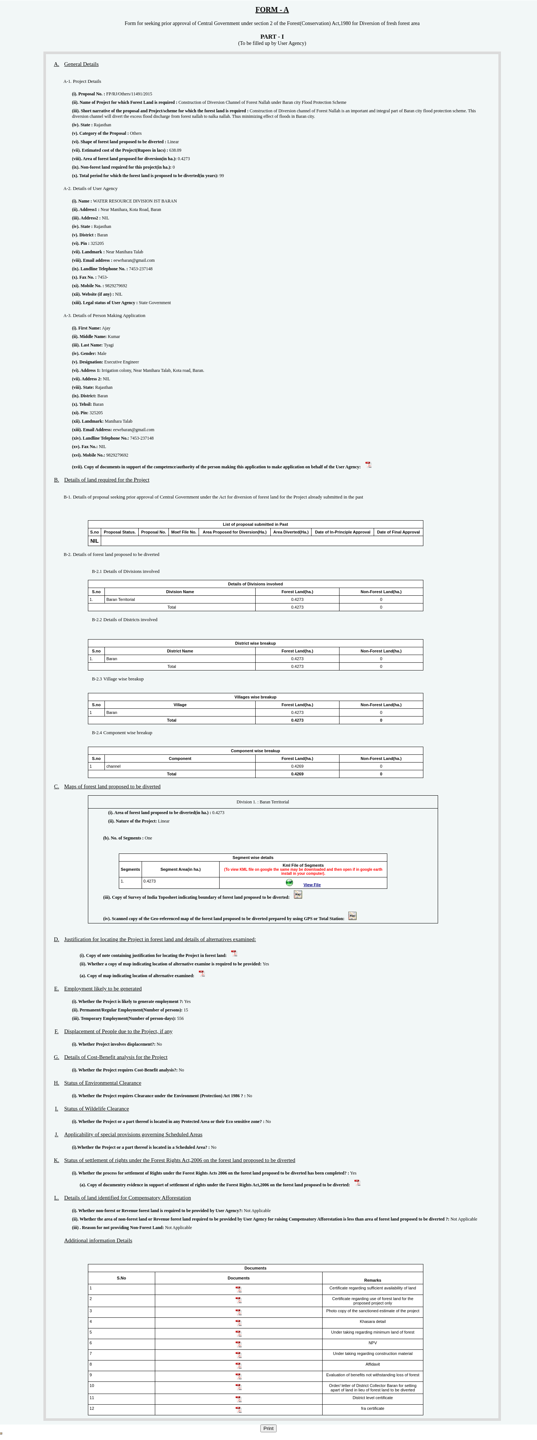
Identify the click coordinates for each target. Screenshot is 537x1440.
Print (268, 1428)
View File (312, 885)
